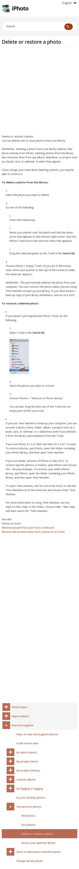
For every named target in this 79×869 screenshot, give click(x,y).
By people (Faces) (27, 761)
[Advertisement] (39, 92)
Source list (69, 253)
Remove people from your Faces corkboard (28, 527)
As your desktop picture (30, 797)
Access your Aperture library (38, 842)
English (69, 3)
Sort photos (28, 824)
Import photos (20, 716)
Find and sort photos (28, 806)
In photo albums (26, 779)
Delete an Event (11, 523)
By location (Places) (28, 770)
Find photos (28, 815)
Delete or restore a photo (37, 833)
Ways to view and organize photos (37, 734)
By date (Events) (26, 752)
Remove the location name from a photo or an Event (33, 531)
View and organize (22, 725)
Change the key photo (29, 861)
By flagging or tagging (29, 788)
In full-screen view (27, 743)
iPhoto (20, 8)
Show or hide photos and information (38, 852)
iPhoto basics (20, 707)
